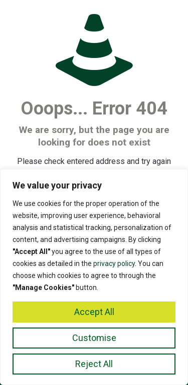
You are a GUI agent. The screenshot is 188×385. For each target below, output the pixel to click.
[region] (94, 277)
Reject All (94, 363)
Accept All (94, 311)
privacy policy (114, 264)
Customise (94, 337)
